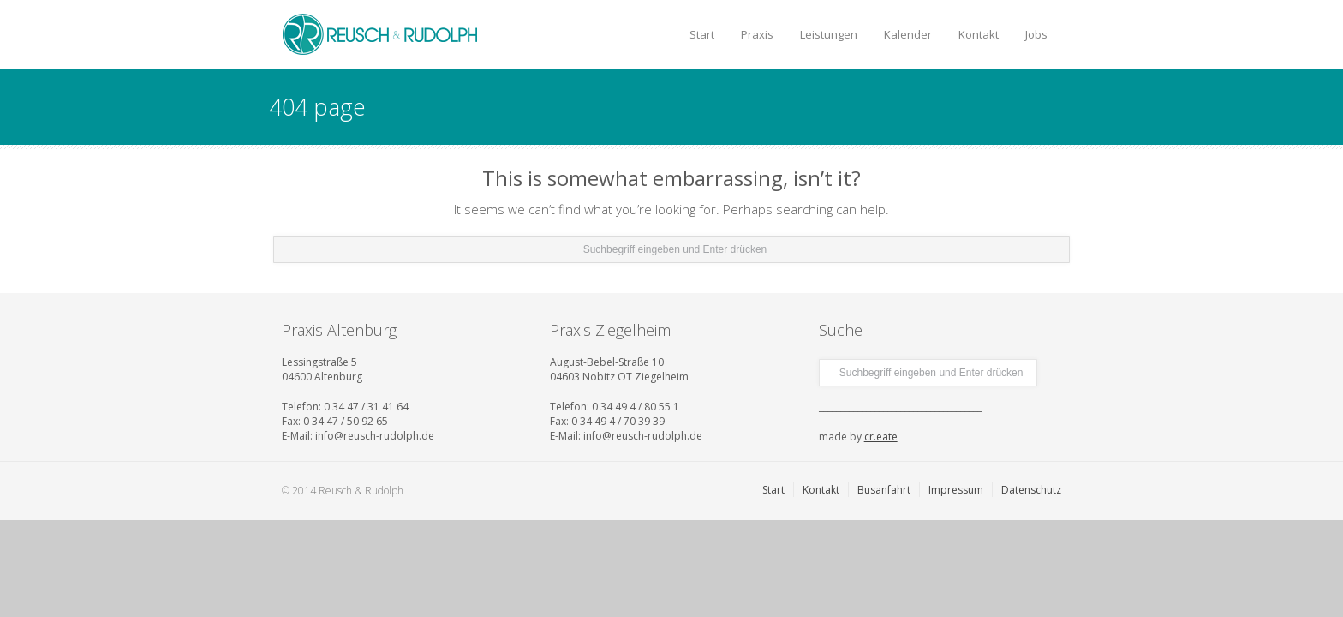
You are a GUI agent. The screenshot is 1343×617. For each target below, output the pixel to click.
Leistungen (828, 34)
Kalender (908, 34)
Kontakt (978, 34)
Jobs (1036, 34)
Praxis (757, 34)
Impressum (955, 489)
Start (701, 34)
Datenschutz (1031, 489)
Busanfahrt (883, 489)
